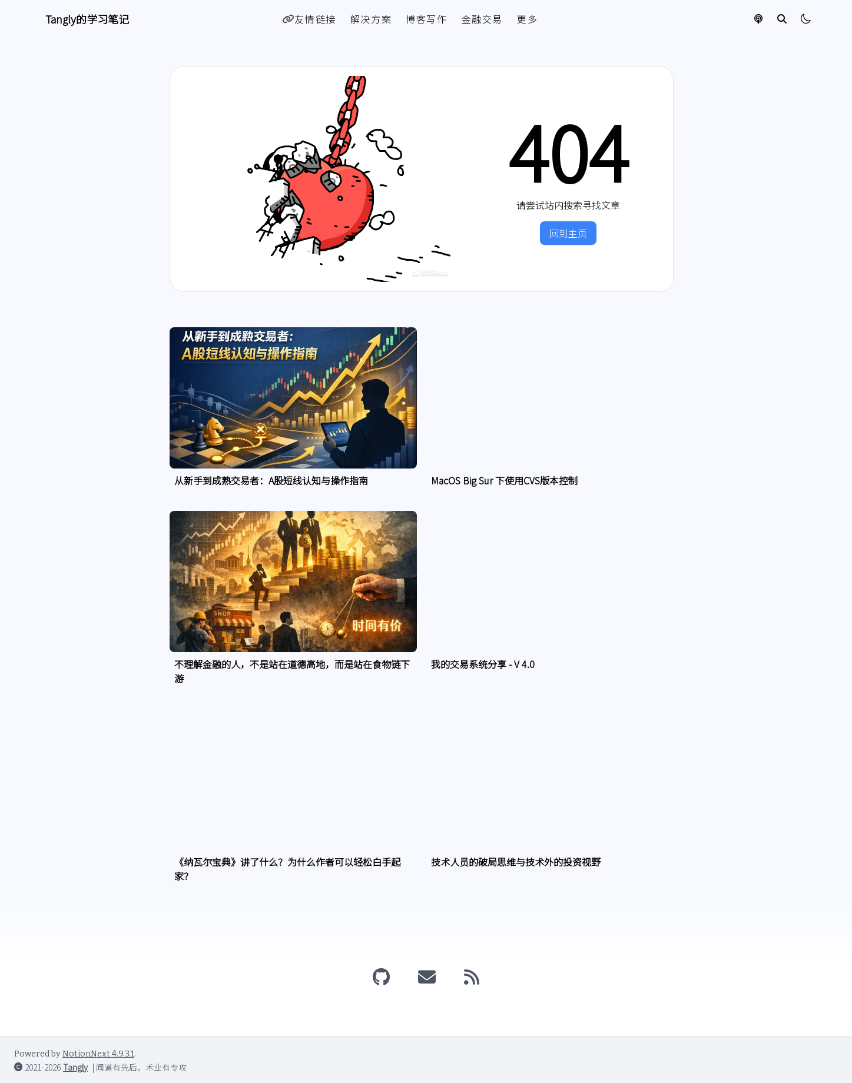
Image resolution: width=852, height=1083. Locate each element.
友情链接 (309, 19)
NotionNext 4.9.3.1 (98, 1054)
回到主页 (568, 233)
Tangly (75, 1067)
